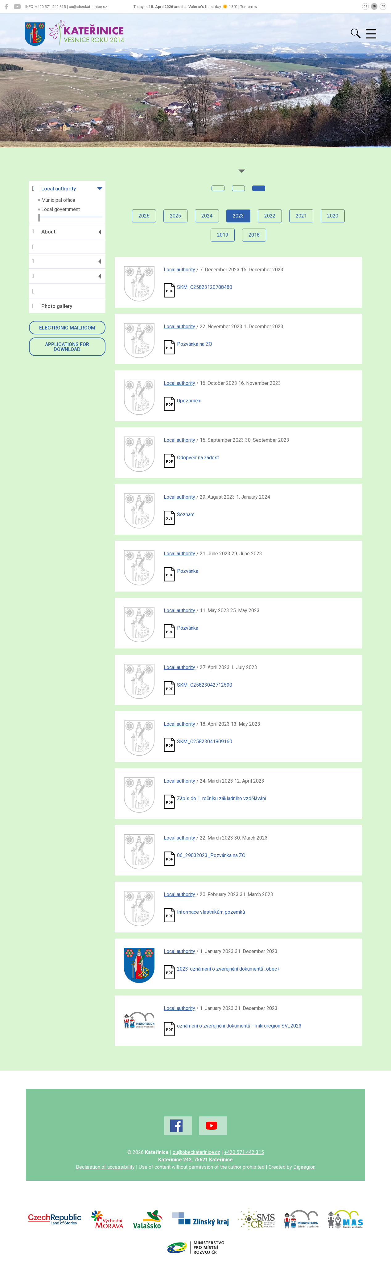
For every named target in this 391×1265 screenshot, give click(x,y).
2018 (254, 235)
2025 (175, 216)
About (44, 232)
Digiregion (304, 1167)
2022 (269, 216)
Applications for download (67, 346)
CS (365, 6)
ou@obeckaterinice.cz (196, 1152)
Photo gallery (52, 306)
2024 (206, 216)
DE (383, 6)
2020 (332, 216)
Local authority (54, 188)
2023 (238, 216)
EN (374, 6)
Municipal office (58, 200)
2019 (222, 235)
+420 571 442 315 (244, 1152)
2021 (301, 216)
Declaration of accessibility (105, 1167)
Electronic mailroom (67, 328)
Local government (60, 209)
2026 (144, 216)
